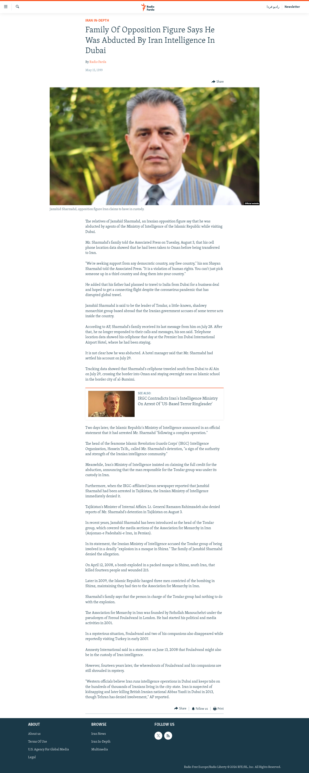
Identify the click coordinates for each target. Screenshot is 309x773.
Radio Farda (97, 62)
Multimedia (99, 749)
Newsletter (292, 7)
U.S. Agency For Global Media (48, 749)
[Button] (218, 81)
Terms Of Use (37, 741)
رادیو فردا (273, 7)
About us (34, 734)
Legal (32, 757)
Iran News (98, 734)
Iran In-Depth (97, 21)
